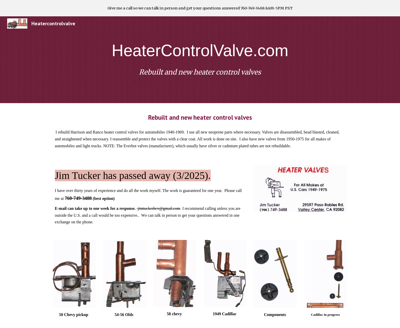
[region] (200, 8)
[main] (200, 50)
